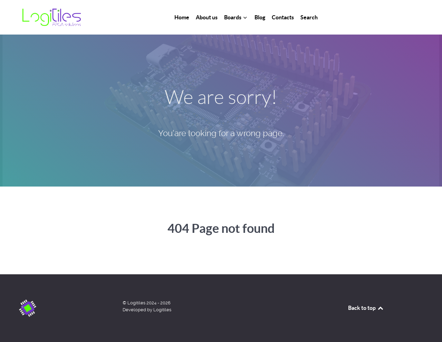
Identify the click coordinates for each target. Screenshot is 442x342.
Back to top (366, 308)
